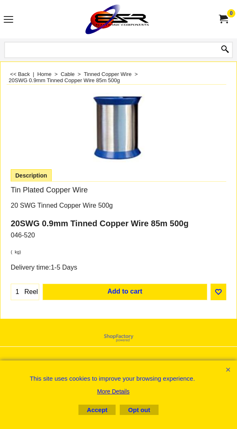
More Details (113, 391)
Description (31, 175)
